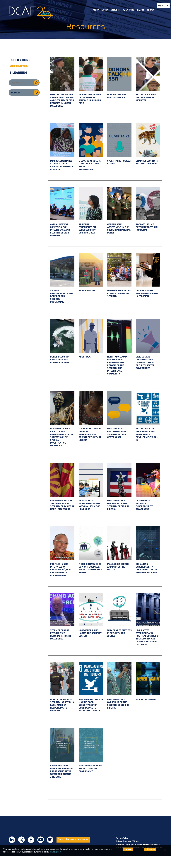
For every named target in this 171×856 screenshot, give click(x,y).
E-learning (18, 72)
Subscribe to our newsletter (73, 839)
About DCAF (91, 338)
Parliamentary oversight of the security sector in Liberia (119, 487)
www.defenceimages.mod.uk (148, 844)
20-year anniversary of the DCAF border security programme (62, 278)
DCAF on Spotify (50, 839)
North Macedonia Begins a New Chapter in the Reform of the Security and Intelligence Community (119, 347)
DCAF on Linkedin (12, 839)
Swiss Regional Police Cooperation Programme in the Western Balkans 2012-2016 (62, 753)
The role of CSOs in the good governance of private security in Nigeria (91, 416)
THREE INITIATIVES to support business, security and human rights (91, 550)
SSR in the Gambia (148, 681)
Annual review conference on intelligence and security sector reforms (62, 212)
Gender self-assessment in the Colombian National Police (119, 210)
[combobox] (163, 5)
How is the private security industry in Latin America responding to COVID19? (62, 687)
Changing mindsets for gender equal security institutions (91, 147)
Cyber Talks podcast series (119, 144)
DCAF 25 (140, 10)
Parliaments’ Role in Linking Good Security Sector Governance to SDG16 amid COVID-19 (91, 687)
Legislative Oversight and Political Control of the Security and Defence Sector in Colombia (148, 619)
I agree (127, 849)
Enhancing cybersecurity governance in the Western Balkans (148, 550)
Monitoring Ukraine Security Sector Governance (91, 750)
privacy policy (55, 851)
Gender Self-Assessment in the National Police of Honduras (91, 487)
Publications (19, 60)
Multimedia (18, 66)
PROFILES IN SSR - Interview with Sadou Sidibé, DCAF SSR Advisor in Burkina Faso (62, 551)
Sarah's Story (91, 272)
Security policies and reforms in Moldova (148, 79)
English (161, 5)
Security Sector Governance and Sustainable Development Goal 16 (148, 416)
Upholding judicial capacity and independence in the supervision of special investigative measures (62, 419)
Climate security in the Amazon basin (148, 144)
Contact (150, 10)
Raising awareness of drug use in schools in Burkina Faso (91, 81)
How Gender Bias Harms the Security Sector (91, 615)
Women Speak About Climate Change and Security (119, 275)
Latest (104, 10)
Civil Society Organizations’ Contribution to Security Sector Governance (148, 344)
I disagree (150, 849)
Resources (115, 10)
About (96, 10)
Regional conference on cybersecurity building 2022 (91, 210)
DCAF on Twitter (21, 839)
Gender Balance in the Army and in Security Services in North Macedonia (62, 487)
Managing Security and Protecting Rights (119, 548)
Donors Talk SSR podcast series (119, 78)
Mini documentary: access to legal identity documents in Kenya (62, 147)
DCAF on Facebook (31, 839)
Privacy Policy (122, 838)
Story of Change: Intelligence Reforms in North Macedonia (62, 616)
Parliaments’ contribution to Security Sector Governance (119, 415)
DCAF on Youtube (40, 839)
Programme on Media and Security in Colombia (148, 275)
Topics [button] (15, 92)
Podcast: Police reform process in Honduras (148, 209)
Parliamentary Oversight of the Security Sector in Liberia (119, 685)
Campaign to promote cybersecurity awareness (148, 487)
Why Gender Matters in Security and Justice (119, 615)
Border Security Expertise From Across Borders (62, 341)
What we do (128, 10)
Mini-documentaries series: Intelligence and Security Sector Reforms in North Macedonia (62, 82)
